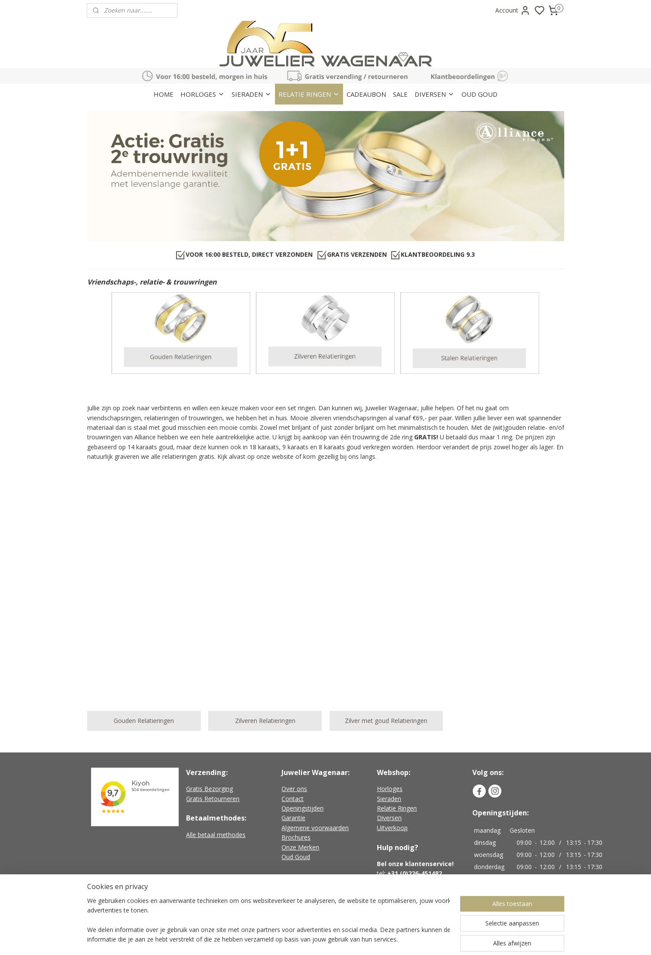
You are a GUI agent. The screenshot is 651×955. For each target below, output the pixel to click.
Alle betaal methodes (215, 835)
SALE (400, 94)
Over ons (294, 789)
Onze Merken (300, 847)
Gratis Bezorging (209, 789)
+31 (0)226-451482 (414, 873)
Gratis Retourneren (212, 799)
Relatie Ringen (397, 808)
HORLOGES (202, 94)
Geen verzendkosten (314, 903)
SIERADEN (252, 94)
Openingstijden (302, 808)
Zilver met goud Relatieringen (386, 720)
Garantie (293, 818)
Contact (292, 799)
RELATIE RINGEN (309, 94)
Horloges (389, 789)
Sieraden (389, 799)
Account (512, 10)
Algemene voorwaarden (315, 828)
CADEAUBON (366, 94)
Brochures (296, 837)
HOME (163, 94)
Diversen (389, 818)
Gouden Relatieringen (144, 720)
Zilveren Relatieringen (265, 720)
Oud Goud (295, 857)
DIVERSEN (435, 94)
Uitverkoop (392, 828)
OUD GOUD (479, 94)
